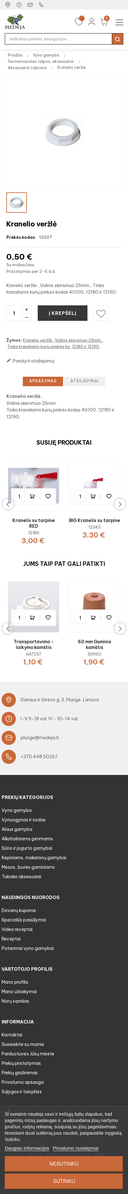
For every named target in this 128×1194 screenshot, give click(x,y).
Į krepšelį (63, 313)
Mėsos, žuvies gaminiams (28, 867)
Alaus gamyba (17, 829)
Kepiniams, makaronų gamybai (34, 858)
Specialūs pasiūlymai (24, 920)
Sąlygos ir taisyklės (22, 1092)
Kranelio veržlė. (38, 340)
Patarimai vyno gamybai (28, 948)
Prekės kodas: (21, 237)
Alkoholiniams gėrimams (27, 839)
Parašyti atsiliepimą (30, 361)
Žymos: (14, 340)
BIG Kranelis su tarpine (94, 520)
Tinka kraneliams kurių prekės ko (38, 346)
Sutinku (64, 1181)
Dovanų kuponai (19, 910)
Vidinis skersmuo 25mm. (78, 340)
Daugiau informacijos (27, 1148)
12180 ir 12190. (86, 346)
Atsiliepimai (84, 381)
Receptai (11, 939)
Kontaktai (12, 1035)
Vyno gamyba (17, 810)
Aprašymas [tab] (43, 381)
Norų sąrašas (15, 1001)
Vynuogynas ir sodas (24, 820)
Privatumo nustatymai (76, 1148)
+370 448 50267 (39, 756)
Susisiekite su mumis (23, 1044)
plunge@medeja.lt (40, 738)
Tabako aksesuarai (21, 876)
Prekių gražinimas (20, 1073)
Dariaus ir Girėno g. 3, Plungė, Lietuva (60, 700)
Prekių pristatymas (21, 1063)
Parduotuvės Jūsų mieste (28, 1054)
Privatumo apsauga (23, 1082)
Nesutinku (64, 1164)
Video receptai (17, 929)
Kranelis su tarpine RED (33, 523)
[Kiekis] (14, 313)
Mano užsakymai (19, 991)
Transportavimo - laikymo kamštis (34, 644)
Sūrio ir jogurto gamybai (27, 848)
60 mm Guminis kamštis (94, 644)
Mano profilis (15, 982)
